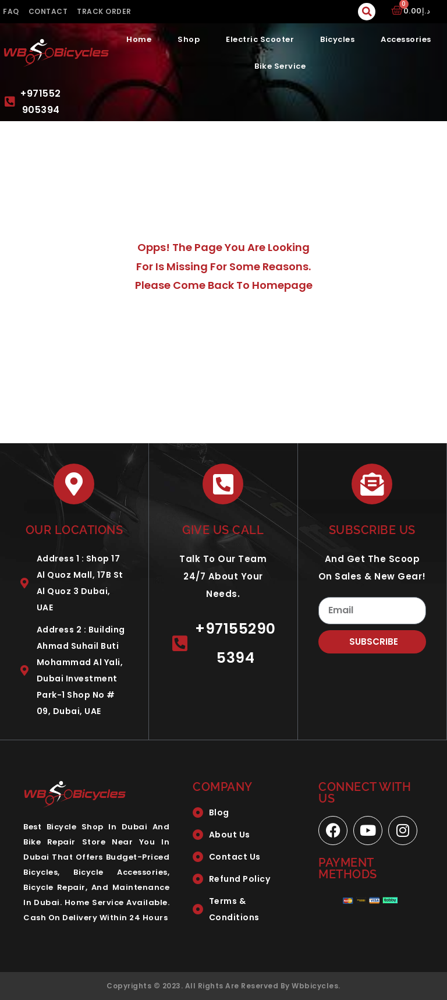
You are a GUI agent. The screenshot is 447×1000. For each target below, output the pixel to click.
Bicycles (337, 39)
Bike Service (280, 66)
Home (138, 39)
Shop (189, 39)
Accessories (406, 39)
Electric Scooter (260, 39)
